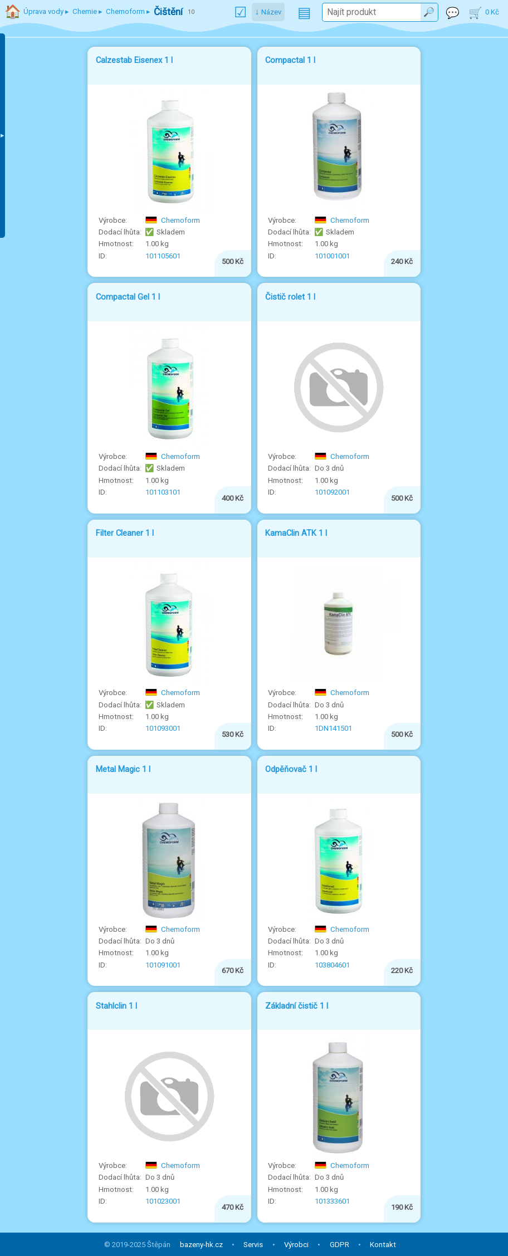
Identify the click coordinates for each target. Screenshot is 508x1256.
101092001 (332, 492)
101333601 (332, 1201)
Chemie (84, 11)
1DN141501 (333, 728)
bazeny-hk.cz (201, 1244)
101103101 (162, 492)
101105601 (162, 256)
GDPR (339, 1244)
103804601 (332, 965)
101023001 (162, 1201)
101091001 (162, 965)
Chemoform (172, 220)
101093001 (162, 728)
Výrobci (296, 1244)
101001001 (332, 256)
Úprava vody (43, 11)
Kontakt (383, 1244)
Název (271, 12)
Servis (253, 1244)
